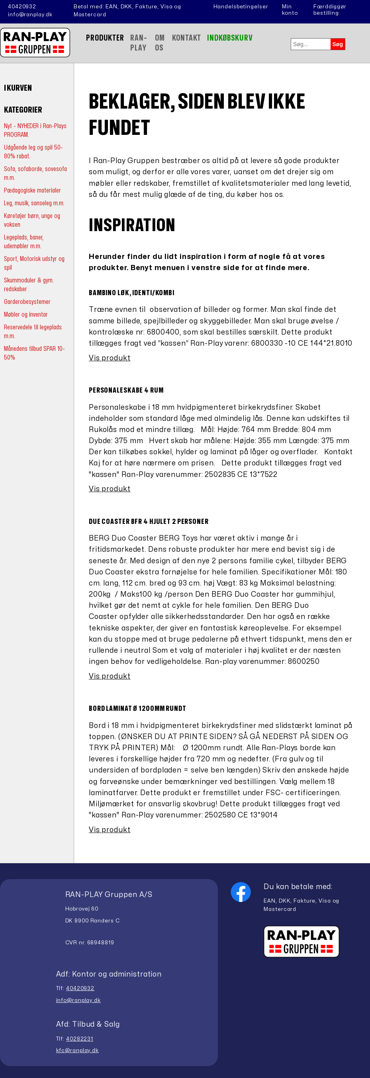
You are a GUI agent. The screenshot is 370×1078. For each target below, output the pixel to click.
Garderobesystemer (27, 301)
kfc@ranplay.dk (77, 1050)
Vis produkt (110, 358)
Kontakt (186, 38)
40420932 (22, 6)
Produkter (105, 38)
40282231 (79, 1039)
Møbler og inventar (26, 314)
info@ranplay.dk (30, 14)
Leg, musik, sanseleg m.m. (34, 203)
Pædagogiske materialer (32, 190)
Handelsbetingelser (240, 6)
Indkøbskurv (230, 38)
